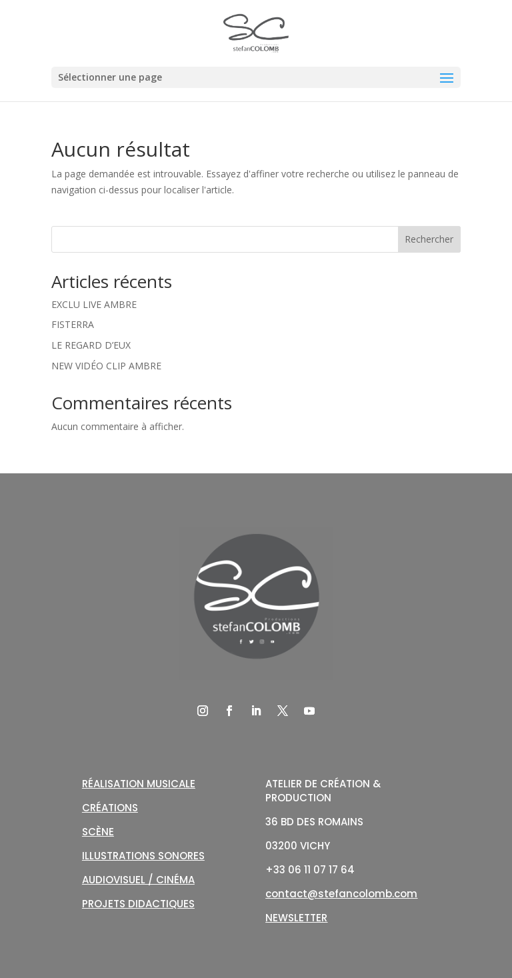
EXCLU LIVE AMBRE (94, 304)
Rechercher (429, 239)
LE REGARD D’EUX (91, 345)
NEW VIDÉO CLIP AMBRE (106, 365)
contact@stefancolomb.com (341, 894)
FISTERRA (72, 324)
